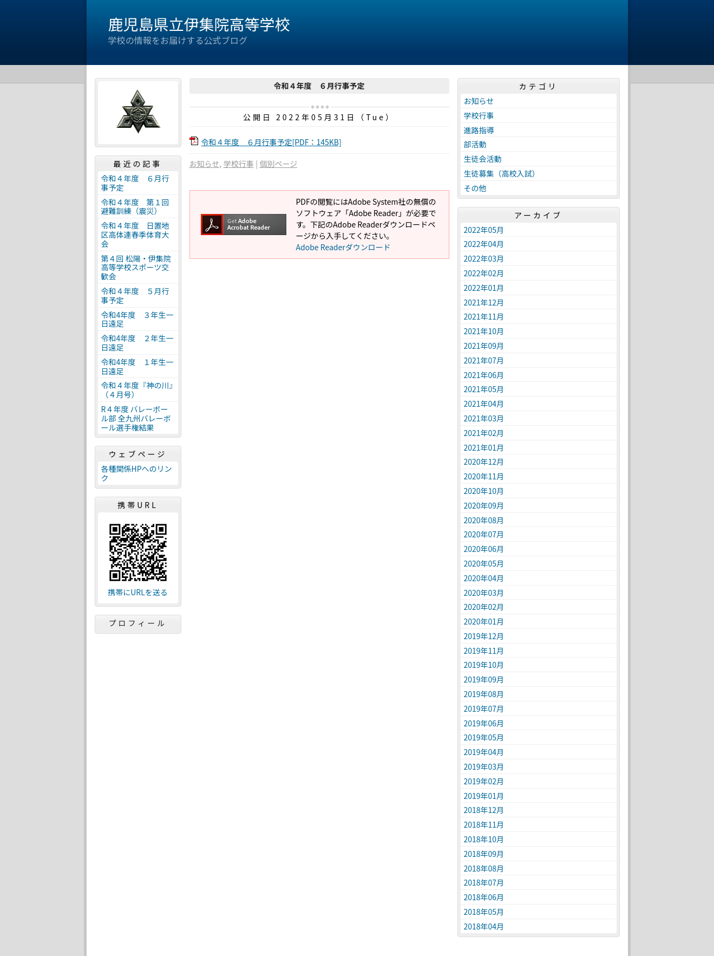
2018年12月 (484, 809)
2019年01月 (484, 795)
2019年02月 (484, 781)
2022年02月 (484, 273)
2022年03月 (484, 258)
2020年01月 (484, 621)
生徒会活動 (483, 158)
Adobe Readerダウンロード (343, 247)
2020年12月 (484, 461)
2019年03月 (484, 766)
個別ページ (278, 163)
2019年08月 (484, 693)
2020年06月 (484, 548)
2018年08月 (484, 868)
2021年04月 (484, 403)
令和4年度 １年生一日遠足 (137, 366)
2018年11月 (484, 824)
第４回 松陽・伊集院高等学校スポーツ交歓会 (136, 267)
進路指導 (479, 130)
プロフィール (138, 623)
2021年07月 (484, 360)
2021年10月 (484, 331)
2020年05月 (484, 563)
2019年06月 (484, 723)
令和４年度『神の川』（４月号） (137, 390)
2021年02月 (484, 432)
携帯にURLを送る (138, 592)
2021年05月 (484, 388)
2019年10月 (484, 664)
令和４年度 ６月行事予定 (135, 183)
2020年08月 (484, 520)
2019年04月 (484, 751)
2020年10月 (484, 490)
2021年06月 (484, 374)
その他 (475, 188)
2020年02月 (484, 606)
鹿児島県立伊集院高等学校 (199, 24)
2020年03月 (484, 592)
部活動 (475, 144)
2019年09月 (484, 679)
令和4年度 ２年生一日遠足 (137, 343)
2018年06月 (484, 897)
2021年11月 (484, 316)
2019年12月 (484, 635)
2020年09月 (484, 505)
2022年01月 (484, 287)
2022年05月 (484, 229)
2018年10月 (484, 839)
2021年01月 (484, 447)
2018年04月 (484, 926)
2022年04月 (484, 243)
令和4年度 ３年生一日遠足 (137, 319)
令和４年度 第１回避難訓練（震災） (135, 207)
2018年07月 (484, 882)
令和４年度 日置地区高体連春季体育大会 (135, 234)
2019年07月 (484, 708)
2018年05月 (484, 911)
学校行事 (239, 163)
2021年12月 (484, 302)
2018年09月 (484, 853)
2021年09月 (484, 345)
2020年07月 (484, 534)
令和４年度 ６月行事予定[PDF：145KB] (271, 141)
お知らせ (204, 163)
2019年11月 (484, 650)
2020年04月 (484, 578)
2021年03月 (484, 418)
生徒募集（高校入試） (502, 173)
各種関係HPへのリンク (136, 473)
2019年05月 (484, 737)
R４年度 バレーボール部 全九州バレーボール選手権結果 (136, 418)
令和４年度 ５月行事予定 (135, 295)
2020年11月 (484, 476)
